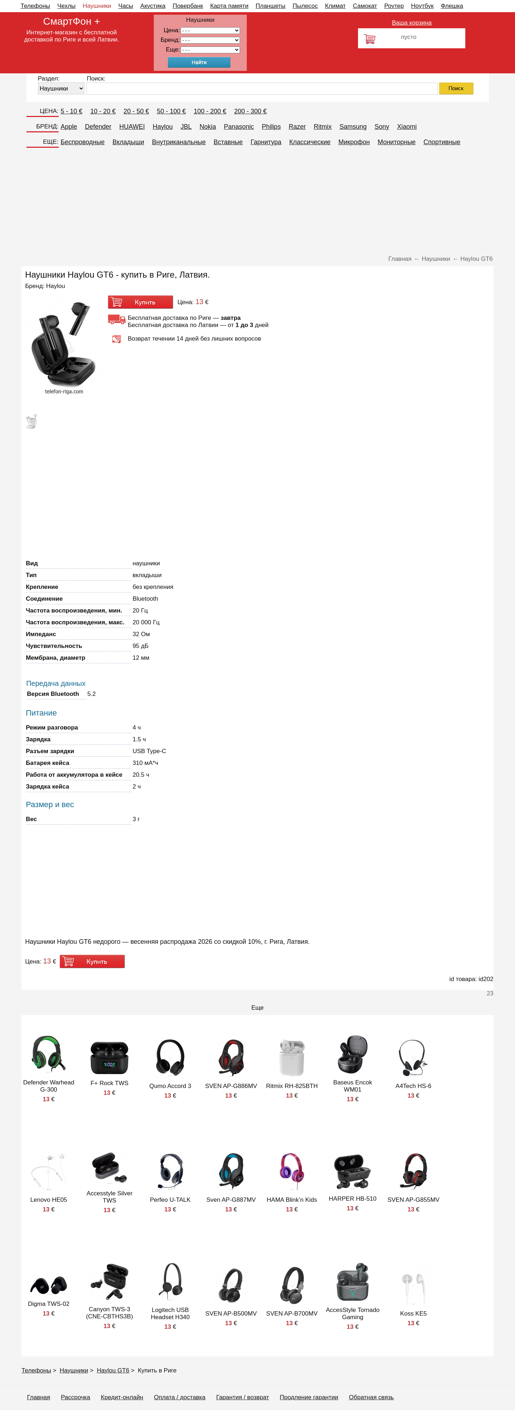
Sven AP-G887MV (231, 1199)
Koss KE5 (413, 1313)
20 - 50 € (136, 111)
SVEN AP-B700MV (292, 1313)
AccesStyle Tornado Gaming (352, 1314)
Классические (309, 142)
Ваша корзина (412, 22)
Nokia (208, 126)
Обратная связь (371, 1397)
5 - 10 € (72, 111)
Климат (335, 6)
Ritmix (323, 126)
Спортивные (441, 142)
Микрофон (354, 142)
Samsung (353, 126)
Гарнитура (266, 142)
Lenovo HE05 (48, 1199)
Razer (297, 126)
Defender (98, 126)
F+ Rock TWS (109, 1083)
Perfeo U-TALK (170, 1199)
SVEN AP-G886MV (231, 1086)
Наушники (97, 6)
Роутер (394, 6)
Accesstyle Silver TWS (109, 1197)
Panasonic (239, 126)
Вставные (228, 142)
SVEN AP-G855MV (413, 1199)
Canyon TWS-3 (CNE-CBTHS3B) (109, 1313)
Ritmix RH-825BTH (292, 1086)
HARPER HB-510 (353, 1198)
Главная (38, 1397)
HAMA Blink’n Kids (292, 1199)
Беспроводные (83, 142)
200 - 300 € (250, 111)
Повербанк (188, 6)
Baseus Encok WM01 (352, 1086)
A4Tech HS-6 (413, 1086)
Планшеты (271, 6)
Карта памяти (229, 6)
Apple (69, 126)
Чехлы (66, 6)
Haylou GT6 (113, 1370)
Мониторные (397, 142)
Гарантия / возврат (242, 1397)
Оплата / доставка (180, 1397)
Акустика (152, 6)
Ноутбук (422, 6)
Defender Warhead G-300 (48, 1086)
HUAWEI (132, 126)
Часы (125, 6)
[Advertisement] (257, 202)
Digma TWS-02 (48, 1304)
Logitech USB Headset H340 (170, 1314)
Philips (271, 126)
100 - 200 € (210, 111)
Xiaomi (407, 126)
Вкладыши (128, 142)
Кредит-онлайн (122, 1397)
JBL (186, 126)
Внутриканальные (179, 142)
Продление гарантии (309, 1397)
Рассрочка (75, 1397)
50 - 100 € (171, 111)
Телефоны (35, 6)
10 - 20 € (103, 111)
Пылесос (305, 6)
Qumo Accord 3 (170, 1086)
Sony (381, 126)
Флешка (452, 6)
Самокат (365, 6)
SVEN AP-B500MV (231, 1313)
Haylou (163, 126)
